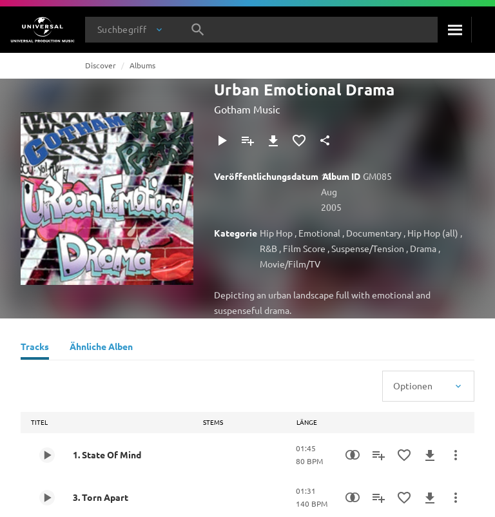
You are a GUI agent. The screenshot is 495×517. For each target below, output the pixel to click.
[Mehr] (455, 455)
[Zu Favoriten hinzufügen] (299, 140)
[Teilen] (325, 140)
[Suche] (454, 29)
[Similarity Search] (352, 455)
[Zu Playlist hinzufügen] (247, 140)
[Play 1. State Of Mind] (47, 455)
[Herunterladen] (273, 140)
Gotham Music (247, 108)
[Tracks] (35, 348)
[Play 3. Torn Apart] (47, 497)
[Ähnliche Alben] (101, 348)
